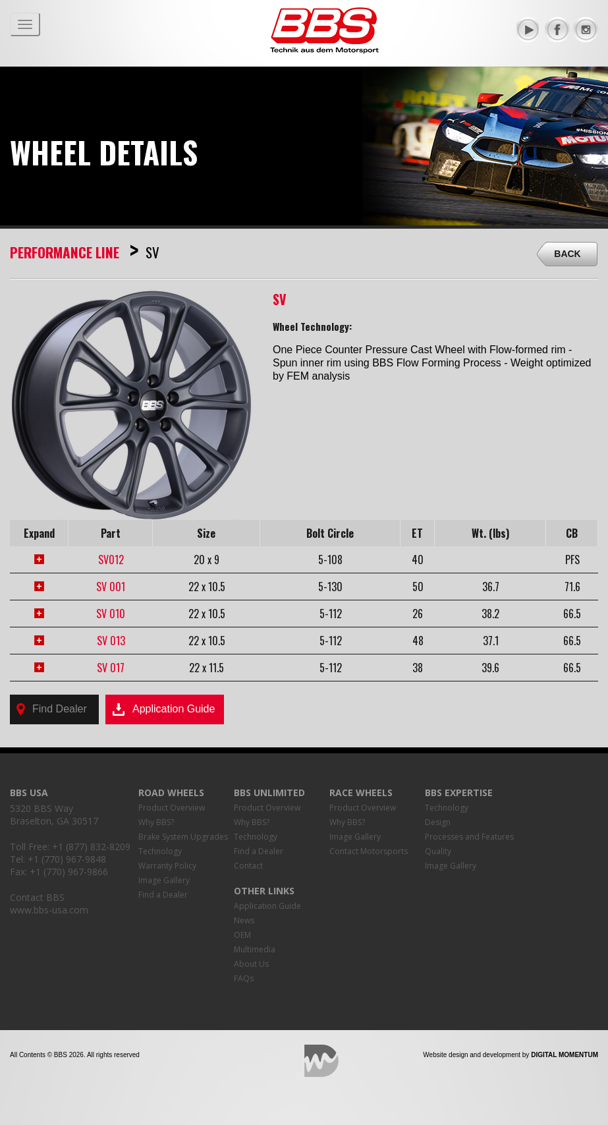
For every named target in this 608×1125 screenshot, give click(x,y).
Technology (160, 851)
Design (438, 822)
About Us (251, 963)
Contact (248, 865)
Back (567, 253)
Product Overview (171, 807)
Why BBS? (156, 822)
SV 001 (110, 586)
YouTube (528, 29)
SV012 (111, 559)
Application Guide (163, 709)
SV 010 (110, 613)
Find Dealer (51, 709)
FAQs (244, 978)
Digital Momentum (321, 1061)
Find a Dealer (163, 894)
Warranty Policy (167, 865)
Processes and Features (469, 836)
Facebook (557, 29)
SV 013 (111, 641)
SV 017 (110, 668)
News (244, 920)
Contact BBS (37, 897)
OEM (242, 934)
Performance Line (64, 252)
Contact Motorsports (368, 851)
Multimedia (254, 949)
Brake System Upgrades (183, 836)
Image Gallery (164, 880)
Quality (438, 851)
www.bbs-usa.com (49, 910)
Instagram (585, 29)
